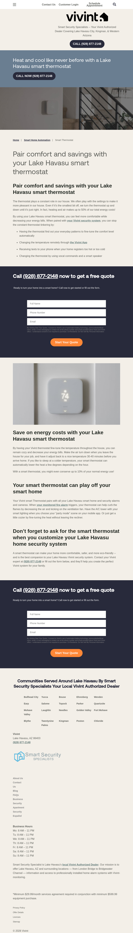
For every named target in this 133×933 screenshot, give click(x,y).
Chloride (98, 721)
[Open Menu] (14, 4)
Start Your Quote (66, 342)
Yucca (44, 697)
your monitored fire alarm (52, 505)
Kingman (64, 721)
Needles (63, 710)
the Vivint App (78, 242)
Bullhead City (31, 697)
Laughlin (46, 710)
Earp (26, 703)
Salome (45, 703)
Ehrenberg (82, 697)
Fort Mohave (100, 710)
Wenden (98, 697)
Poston (80, 721)
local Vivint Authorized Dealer (80, 864)
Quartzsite (99, 703)
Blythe (27, 721)
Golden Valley (83, 710)
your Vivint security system (83, 220)
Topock (63, 703)
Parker (80, 703)
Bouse (62, 697)
